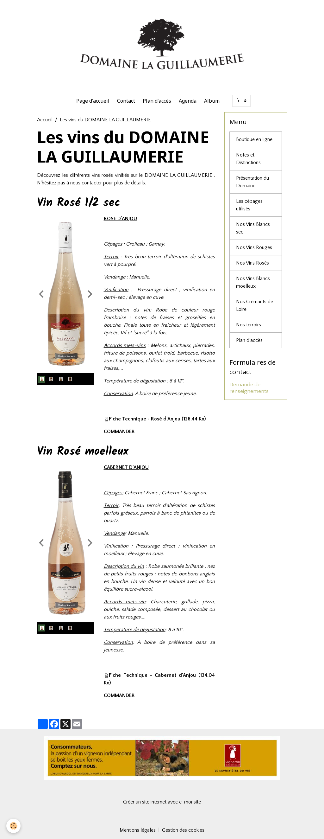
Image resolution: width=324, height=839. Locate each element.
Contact (126, 100)
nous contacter (86, 183)
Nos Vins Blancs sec (253, 228)
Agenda (187, 100)
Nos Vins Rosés (252, 263)
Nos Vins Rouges (254, 247)
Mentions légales (138, 830)
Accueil (45, 120)
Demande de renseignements (249, 387)
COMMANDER (119, 431)
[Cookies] (13, 826)
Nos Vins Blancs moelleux (253, 282)
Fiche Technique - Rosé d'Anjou (144, 419)
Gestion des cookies (183, 830)
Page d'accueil (92, 100)
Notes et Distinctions (248, 158)
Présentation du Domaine (252, 182)
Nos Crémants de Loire (254, 305)
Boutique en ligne (254, 139)
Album (212, 100)
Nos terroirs (248, 325)
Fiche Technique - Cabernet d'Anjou (152, 675)
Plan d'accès (157, 100)
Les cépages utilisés (249, 205)
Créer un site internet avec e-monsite (162, 802)
